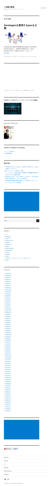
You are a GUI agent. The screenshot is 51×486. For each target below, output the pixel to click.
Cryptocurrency (9, 240)
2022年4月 (8, 348)
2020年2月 (8, 397)
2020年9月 (8, 383)
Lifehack (7, 242)
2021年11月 (8, 357)
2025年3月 (8, 281)
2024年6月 (8, 299)
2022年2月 (8, 352)
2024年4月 (8, 303)
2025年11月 (8, 273)
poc (28, 56)
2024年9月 (8, 293)
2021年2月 (8, 373)
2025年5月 (8, 277)
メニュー (43, 7)
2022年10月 (8, 336)
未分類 (7, 260)
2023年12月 (8, 308)
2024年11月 (8, 289)
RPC (30, 56)
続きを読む (7, 52)
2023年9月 (8, 314)
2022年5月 (8, 346)
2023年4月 (8, 324)
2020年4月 (8, 393)
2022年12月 (8, 332)
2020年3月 (8, 395)
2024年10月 (8, 291)
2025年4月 (8, 279)
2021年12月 (8, 355)
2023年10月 (8, 312)
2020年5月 (8, 391)
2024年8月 (8, 295)
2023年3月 (8, 326)
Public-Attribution (9, 248)
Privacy (7, 246)
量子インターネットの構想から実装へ (14, 170)
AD (25, 56)
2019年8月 (8, 402)
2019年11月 (8, 401)
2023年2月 (8, 328)
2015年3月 (8, 408)
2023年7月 (8, 318)
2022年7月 (8, 342)
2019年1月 (8, 406)
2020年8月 (8, 385)
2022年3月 (8, 350)
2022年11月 (8, 334)
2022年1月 (8, 353)
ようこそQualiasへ (10, 151)
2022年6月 (8, 344)
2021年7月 (8, 363)
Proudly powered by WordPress (16, 483)
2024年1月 (8, 306)
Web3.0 (7, 256)
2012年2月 (8, 410)
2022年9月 (8, 338)
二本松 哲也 (9, 7)
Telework (7, 254)
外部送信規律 (8, 153)
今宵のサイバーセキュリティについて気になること (18, 258)
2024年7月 (8, 297)
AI (5, 234)
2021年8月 (8, 361)
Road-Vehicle (8, 250)
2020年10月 (8, 381)
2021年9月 (8, 359)
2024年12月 (8, 287)
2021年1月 (8, 375)
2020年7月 (8, 387)
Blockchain (8, 236)
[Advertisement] (22, 201)
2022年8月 (8, 340)
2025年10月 (8, 275)
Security (14, 56)
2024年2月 (8, 305)
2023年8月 (8, 316)
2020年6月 (8, 389)
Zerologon (33, 56)
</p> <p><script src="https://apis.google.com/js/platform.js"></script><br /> (21, 76)
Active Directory (21, 56)
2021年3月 (8, 371)
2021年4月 (8, 369)
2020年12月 (8, 377)
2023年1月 (8, 330)
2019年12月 (8, 399)
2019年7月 (8, 404)
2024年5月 (8, 301)
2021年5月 (8, 367)
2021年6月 (8, 365)
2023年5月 (8, 322)
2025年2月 (8, 283)
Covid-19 (7, 238)
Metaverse (8, 244)
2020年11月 (8, 379)
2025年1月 (8, 285)
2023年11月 (8, 310)
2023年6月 (8, 320)
